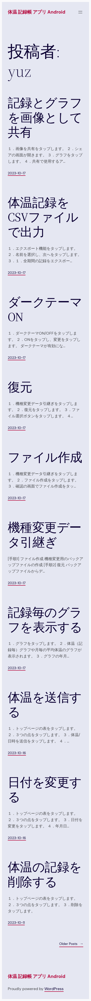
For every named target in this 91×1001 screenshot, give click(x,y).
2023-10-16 (17, 753)
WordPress (54, 988)
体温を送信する (45, 705)
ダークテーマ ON (45, 309)
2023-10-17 (16, 173)
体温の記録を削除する (45, 874)
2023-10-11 (16, 922)
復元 (20, 387)
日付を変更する (45, 790)
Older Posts (71, 944)
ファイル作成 (45, 457)
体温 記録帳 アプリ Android (36, 12)
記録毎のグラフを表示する (45, 620)
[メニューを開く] (80, 12)
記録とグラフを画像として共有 (45, 118)
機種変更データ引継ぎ (45, 535)
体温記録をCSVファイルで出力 (43, 217)
